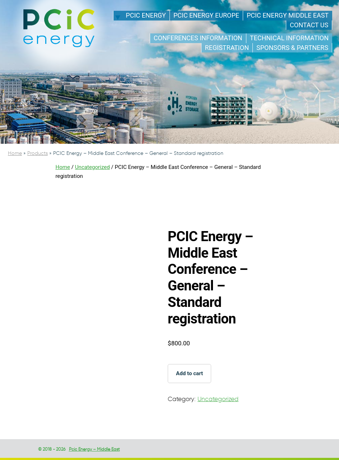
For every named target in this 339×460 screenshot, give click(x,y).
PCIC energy (146, 15)
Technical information (289, 38)
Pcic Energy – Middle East (94, 449)
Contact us (309, 25)
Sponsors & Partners (292, 47)
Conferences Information (198, 38)
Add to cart (189, 373)
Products (37, 153)
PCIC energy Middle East (288, 15)
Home (15, 153)
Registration (227, 47)
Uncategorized (92, 167)
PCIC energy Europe (206, 15)
